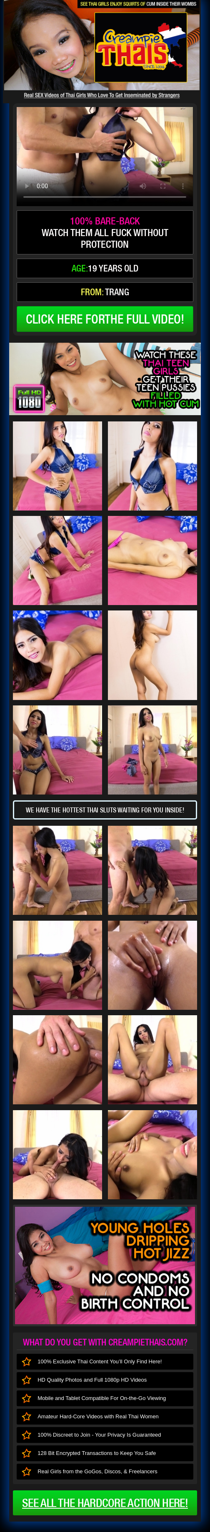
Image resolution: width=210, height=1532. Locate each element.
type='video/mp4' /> (105, 156)
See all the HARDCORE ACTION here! (105, 1503)
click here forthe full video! (105, 318)
